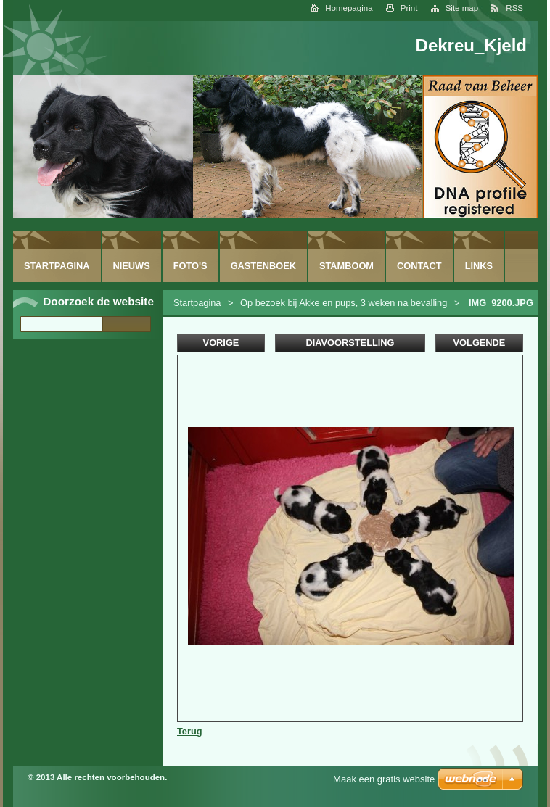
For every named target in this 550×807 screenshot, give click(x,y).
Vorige (221, 342)
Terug (189, 731)
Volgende (479, 342)
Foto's (190, 265)
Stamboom (346, 265)
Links (479, 265)
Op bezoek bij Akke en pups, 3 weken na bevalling (343, 302)
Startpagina (197, 302)
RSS (514, 8)
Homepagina (348, 8)
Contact (419, 265)
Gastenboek (263, 265)
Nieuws (131, 265)
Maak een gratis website (384, 779)
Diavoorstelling (349, 342)
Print (409, 8)
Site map (462, 8)
